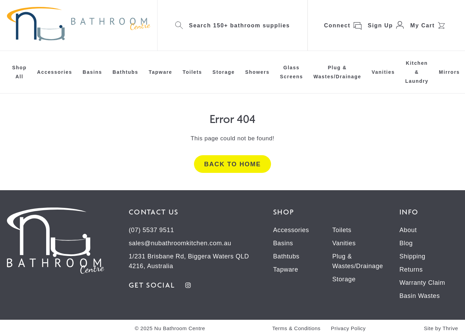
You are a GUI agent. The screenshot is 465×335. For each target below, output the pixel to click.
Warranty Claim (422, 282)
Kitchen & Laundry (417, 72)
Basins (92, 72)
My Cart (422, 25)
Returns (411, 269)
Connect (337, 25)
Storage (223, 72)
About (408, 230)
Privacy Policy (348, 328)
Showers (257, 72)
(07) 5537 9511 (151, 230)
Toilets (192, 72)
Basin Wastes (419, 295)
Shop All (19, 72)
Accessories (54, 72)
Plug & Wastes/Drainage (337, 72)
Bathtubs (125, 72)
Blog (406, 243)
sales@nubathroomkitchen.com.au (180, 243)
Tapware (160, 72)
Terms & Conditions (296, 328)
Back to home (232, 164)
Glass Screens (291, 72)
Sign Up (380, 25)
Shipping (412, 256)
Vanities (383, 72)
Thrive (450, 328)
